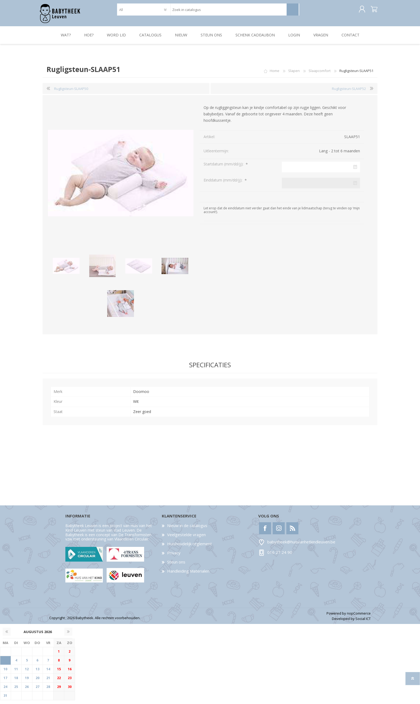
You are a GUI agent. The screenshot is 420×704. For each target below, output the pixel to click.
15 (59, 673)
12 (27, 673)
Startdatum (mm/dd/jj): (224, 167)
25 (16, 690)
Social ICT (363, 622)
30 (70, 690)
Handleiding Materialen (188, 574)
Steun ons (176, 565)
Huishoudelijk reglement (189, 547)
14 (48, 673)
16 (70, 673)
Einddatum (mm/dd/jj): (223, 183)
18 (16, 681)
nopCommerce (359, 617)
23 (70, 681)
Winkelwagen (371, 11)
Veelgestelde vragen (186, 538)
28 (48, 690)
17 (5, 681)
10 (5, 673)
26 (27, 690)
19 (27, 681)
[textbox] (228, 11)
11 (16, 673)
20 (37, 681)
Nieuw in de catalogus (187, 529)
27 (37, 690)
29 (59, 690)
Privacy (174, 556)
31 (5, 699)
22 (59, 681)
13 (37, 673)
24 (5, 690)
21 (48, 681)
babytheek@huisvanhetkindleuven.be (301, 545)
